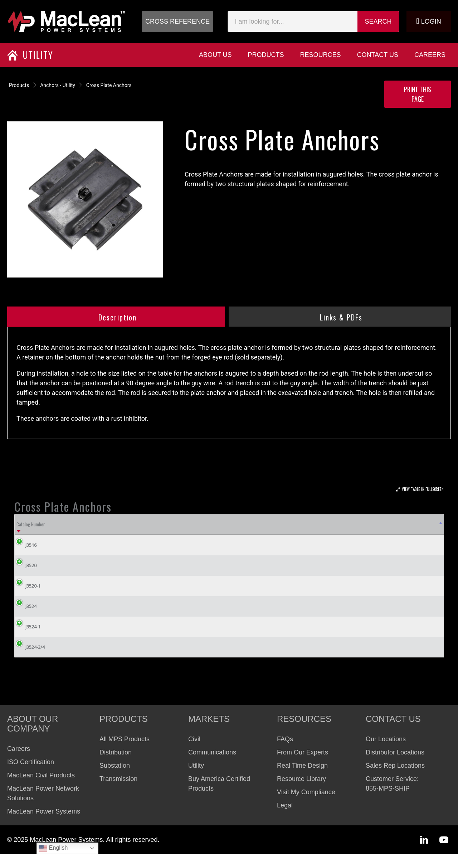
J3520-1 (27, 586)
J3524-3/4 (29, 647)
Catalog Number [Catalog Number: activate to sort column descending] (30, 524)
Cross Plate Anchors (109, 85)
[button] (177, 21)
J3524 (25, 606)
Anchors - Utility (57, 85)
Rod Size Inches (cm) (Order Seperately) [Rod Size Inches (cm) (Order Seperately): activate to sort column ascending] (290, 524)
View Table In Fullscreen (423, 489)
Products (19, 85)
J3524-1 (27, 626)
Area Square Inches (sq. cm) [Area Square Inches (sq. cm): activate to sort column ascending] (182, 524)
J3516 (25, 545)
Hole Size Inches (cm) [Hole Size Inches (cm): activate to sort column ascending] (98, 524)
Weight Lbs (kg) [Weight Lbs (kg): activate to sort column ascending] (399, 524)
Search (378, 21)
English (53, 848)
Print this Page (417, 94)
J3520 (25, 565)
